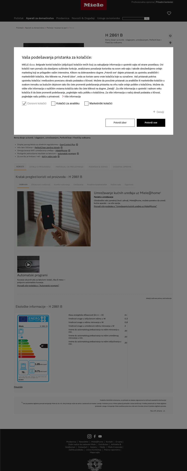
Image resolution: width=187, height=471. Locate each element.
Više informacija (72, 96)
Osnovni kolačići (36, 103)
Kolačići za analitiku (67, 103)
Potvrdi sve (151, 122)
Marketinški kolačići (100, 103)
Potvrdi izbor (120, 122)
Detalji (160, 112)
